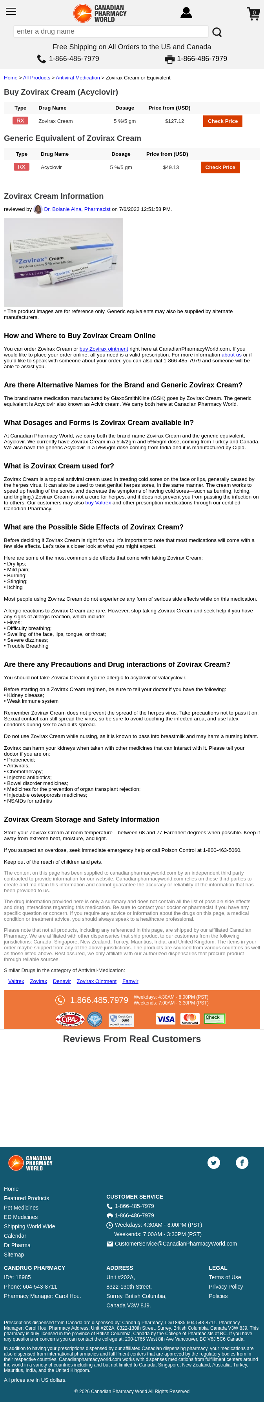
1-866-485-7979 (74, 59)
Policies (218, 1296)
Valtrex (16, 981)
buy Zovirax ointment (104, 349)
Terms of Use (225, 1277)
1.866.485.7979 (99, 1000)
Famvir (130, 981)
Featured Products (26, 1198)
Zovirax (38, 981)
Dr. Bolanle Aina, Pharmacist (77, 209)
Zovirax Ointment (97, 981)
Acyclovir (51, 167)
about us (232, 355)
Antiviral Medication (78, 78)
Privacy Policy (226, 1287)
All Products (36, 78)
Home (11, 78)
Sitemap (14, 1254)
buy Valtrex (98, 503)
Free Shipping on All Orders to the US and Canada (132, 47)
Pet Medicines (21, 1207)
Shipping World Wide (29, 1226)
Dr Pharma (17, 1245)
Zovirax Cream (55, 121)
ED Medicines (21, 1217)
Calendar (15, 1236)
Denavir (62, 981)
